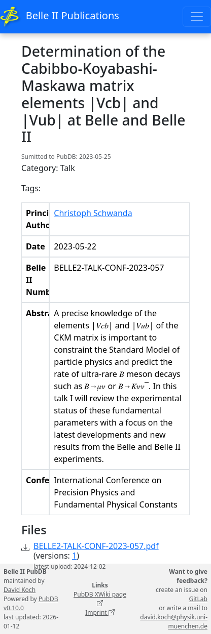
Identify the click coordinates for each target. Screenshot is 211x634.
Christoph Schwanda (93, 213)
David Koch (20, 589)
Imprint (100, 612)
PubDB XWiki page (100, 599)
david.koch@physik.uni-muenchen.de (173, 621)
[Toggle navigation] (197, 17)
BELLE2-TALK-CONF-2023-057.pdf (96, 546)
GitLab (198, 599)
